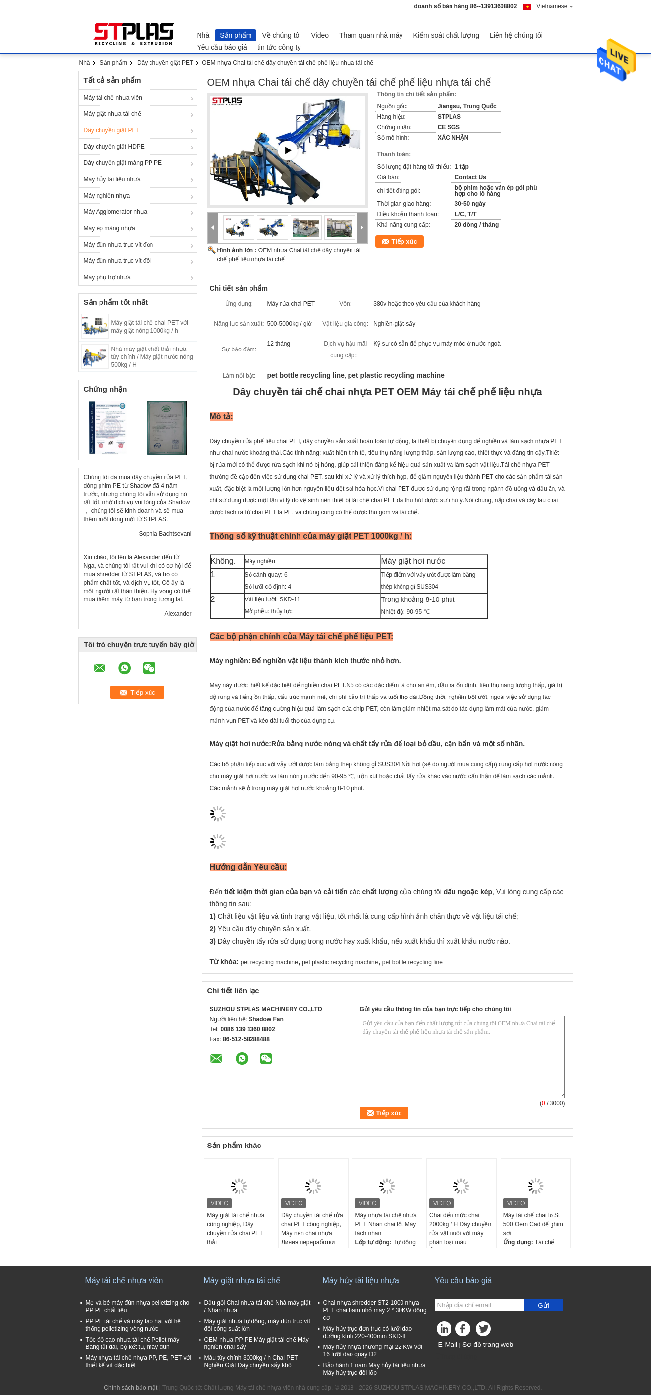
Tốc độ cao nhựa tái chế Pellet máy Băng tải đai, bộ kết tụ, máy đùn (133, 1343)
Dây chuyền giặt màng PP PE (123, 162)
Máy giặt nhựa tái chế (112, 113)
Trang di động (456, 1356)
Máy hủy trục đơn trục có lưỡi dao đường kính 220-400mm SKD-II (367, 1332)
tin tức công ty (279, 47)
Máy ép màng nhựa (109, 228)
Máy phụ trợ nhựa (107, 277)
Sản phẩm (235, 35)
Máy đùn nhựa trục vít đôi (117, 260)
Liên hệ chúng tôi (516, 35)
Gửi (543, 1305)
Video (320, 35)
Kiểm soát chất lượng (446, 35)
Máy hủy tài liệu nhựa (112, 179)
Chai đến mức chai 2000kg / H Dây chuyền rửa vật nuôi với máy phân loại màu (460, 1229)
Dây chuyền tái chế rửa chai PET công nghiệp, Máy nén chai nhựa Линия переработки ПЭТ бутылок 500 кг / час (312, 1237)
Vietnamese (554, 6)
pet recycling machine (269, 962)
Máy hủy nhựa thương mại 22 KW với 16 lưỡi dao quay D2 (372, 1351)
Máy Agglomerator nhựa (116, 211)
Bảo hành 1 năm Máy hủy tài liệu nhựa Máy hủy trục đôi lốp (374, 1369)
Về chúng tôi (281, 35)
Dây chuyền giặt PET (165, 62)
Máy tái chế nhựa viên (113, 97)
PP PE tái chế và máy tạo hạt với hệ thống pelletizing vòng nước (133, 1325)
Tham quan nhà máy (370, 35)
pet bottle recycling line (412, 962)
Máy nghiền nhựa (107, 195)
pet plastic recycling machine (340, 962)
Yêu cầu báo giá (222, 47)
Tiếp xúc (404, 241)
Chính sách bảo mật (130, 1387)
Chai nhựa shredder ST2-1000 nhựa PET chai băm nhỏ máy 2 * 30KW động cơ (375, 1310)
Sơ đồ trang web (487, 1344)
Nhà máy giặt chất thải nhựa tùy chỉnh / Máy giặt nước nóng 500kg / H (152, 357)
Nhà (203, 35)
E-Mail (448, 1344)
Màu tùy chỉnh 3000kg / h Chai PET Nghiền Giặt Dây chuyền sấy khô (251, 1361)
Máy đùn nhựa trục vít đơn (118, 244)
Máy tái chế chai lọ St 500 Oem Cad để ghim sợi (533, 1224)
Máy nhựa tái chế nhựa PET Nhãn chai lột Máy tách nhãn (385, 1224)
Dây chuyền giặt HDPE (114, 146)
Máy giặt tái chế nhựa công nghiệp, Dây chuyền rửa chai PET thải (235, 1229)
